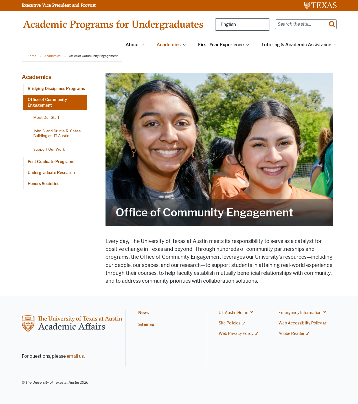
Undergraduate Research (51, 172)
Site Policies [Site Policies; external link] (229, 323)
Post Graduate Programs (51, 161)
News (143, 312)
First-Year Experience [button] (221, 44)
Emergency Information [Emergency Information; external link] (299, 312)
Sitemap (146, 324)
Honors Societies (43, 183)
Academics (52, 56)
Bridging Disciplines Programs (56, 88)
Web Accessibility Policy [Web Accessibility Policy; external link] (300, 323)
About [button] (132, 44)
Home (31, 56)
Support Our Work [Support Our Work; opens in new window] (49, 149)
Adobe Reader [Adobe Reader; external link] (291, 333)
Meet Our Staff (46, 117)
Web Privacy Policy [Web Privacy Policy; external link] (236, 333)
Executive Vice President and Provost (58, 5)
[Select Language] (242, 24)
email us (75, 356)
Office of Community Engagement (47, 102)
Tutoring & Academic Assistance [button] (296, 44)
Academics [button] (169, 44)
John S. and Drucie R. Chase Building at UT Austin (57, 133)
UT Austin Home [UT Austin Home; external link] (233, 312)
